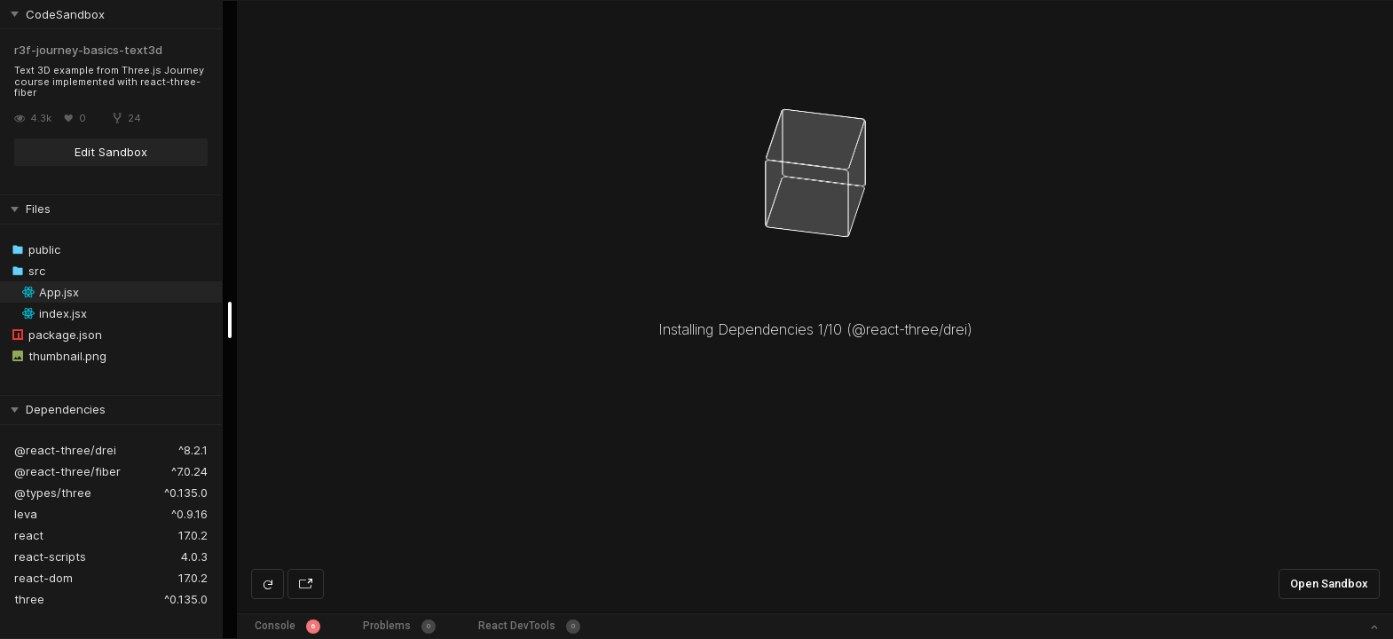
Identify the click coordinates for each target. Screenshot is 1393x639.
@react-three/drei (65, 450)
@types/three (52, 492)
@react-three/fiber (67, 471)
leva (25, 514)
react (28, 535)
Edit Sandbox (111, 152)
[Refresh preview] (267, 584)
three (29, 599)
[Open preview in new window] (305, 584)
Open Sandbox (1329, 583)
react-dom (43, 578)
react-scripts (50, 556)
